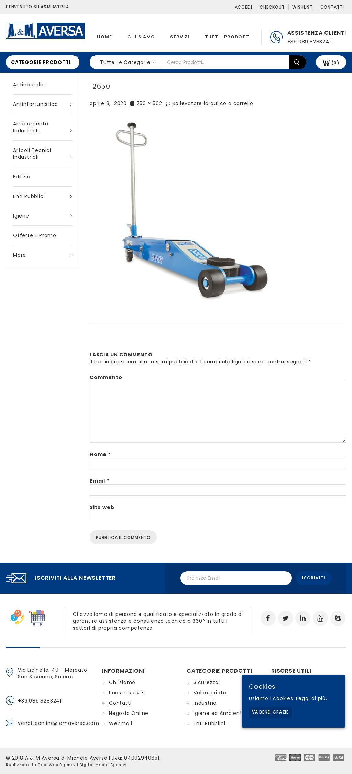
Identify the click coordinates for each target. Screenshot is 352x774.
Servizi (179, 37)
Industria (205, 702)
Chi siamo (141, 37)
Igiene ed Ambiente (219, 713)
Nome (100, 454)
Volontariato (210, 692)
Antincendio (29, 84)
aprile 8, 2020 (108, 103)
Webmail (120, 723)
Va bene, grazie (270, 712)
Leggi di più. (311, 698)
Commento (106, 377)
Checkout (272, 7)
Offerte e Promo (34, 235)
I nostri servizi (127, 692)
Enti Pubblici (42, 196)
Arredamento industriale (42, 127)
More (42, 255)
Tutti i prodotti (228, 37)
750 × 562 (149, 103)
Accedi (243, 7)
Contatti (332, 7)
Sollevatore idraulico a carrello (212, 103)
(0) (335, 63)
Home (104, 37)
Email (99, 480)
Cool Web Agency (56, 764)
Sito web (102, 507)
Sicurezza (206, 682)
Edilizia (21, 176)
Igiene (42, 215)
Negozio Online (128, 713)
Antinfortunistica (42, 104)
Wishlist (302, 7)
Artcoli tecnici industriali (42, 154)
